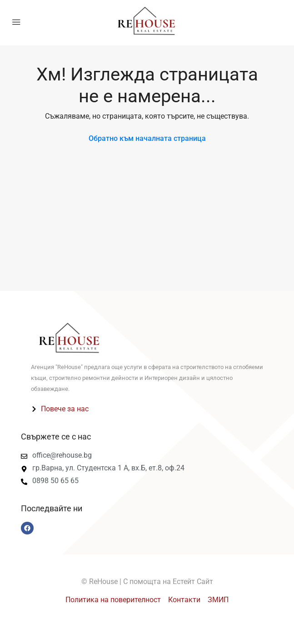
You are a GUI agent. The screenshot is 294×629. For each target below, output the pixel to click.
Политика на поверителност (113, 599)
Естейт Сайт (193, 581)
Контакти (184, 599)
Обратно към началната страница (147, 138)
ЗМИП (218, 599)
